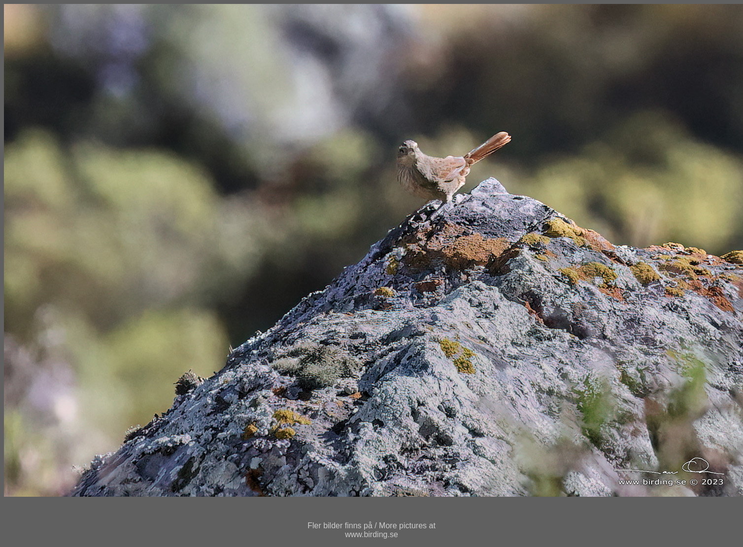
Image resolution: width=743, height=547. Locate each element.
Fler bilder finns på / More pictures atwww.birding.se (371, 530)
